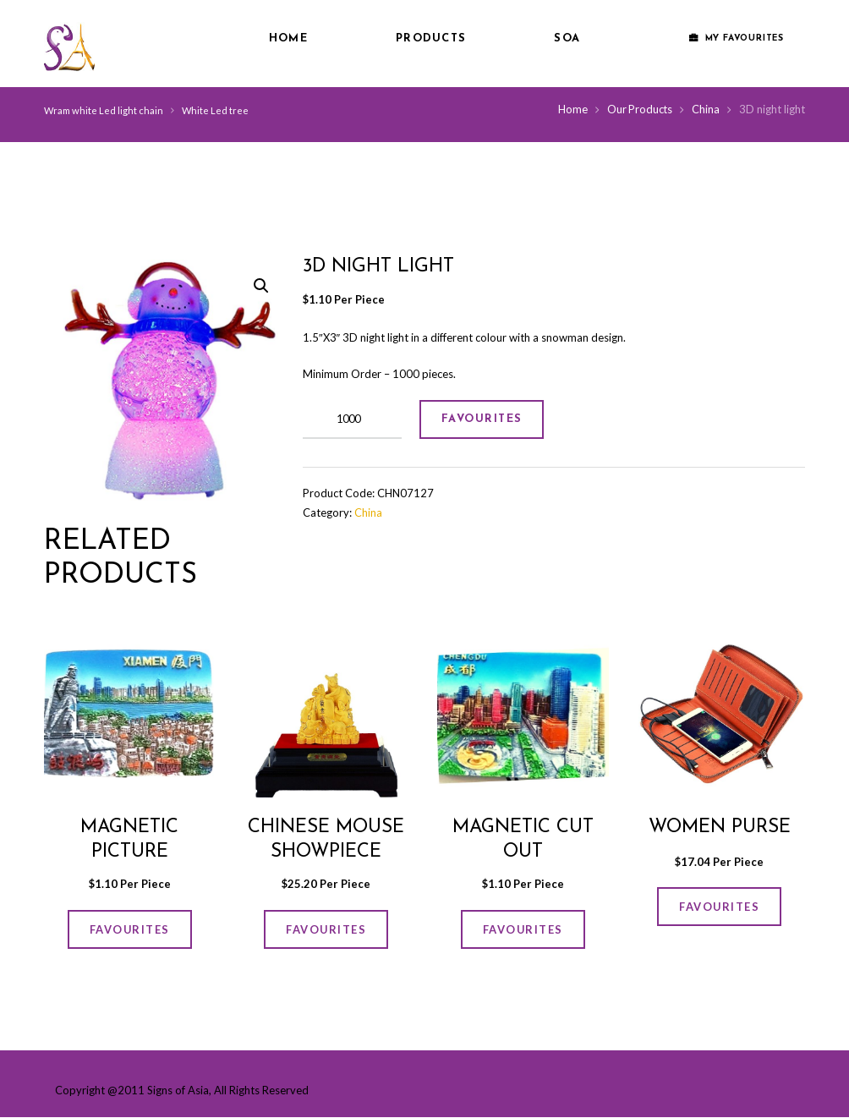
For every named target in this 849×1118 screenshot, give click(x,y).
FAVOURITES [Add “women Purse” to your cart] (719, 906)
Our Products (638, 109)
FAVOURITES (484, 419)
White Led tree (216, 110)
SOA (567, 38)
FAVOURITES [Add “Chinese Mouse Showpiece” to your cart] (326, 929)
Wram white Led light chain (104, 110)
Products (431, 38)
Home (288, 38)
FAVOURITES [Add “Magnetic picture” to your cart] (129, 929)
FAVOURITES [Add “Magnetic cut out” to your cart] (522, 929)
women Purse (720, 826)
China (706, 109)
